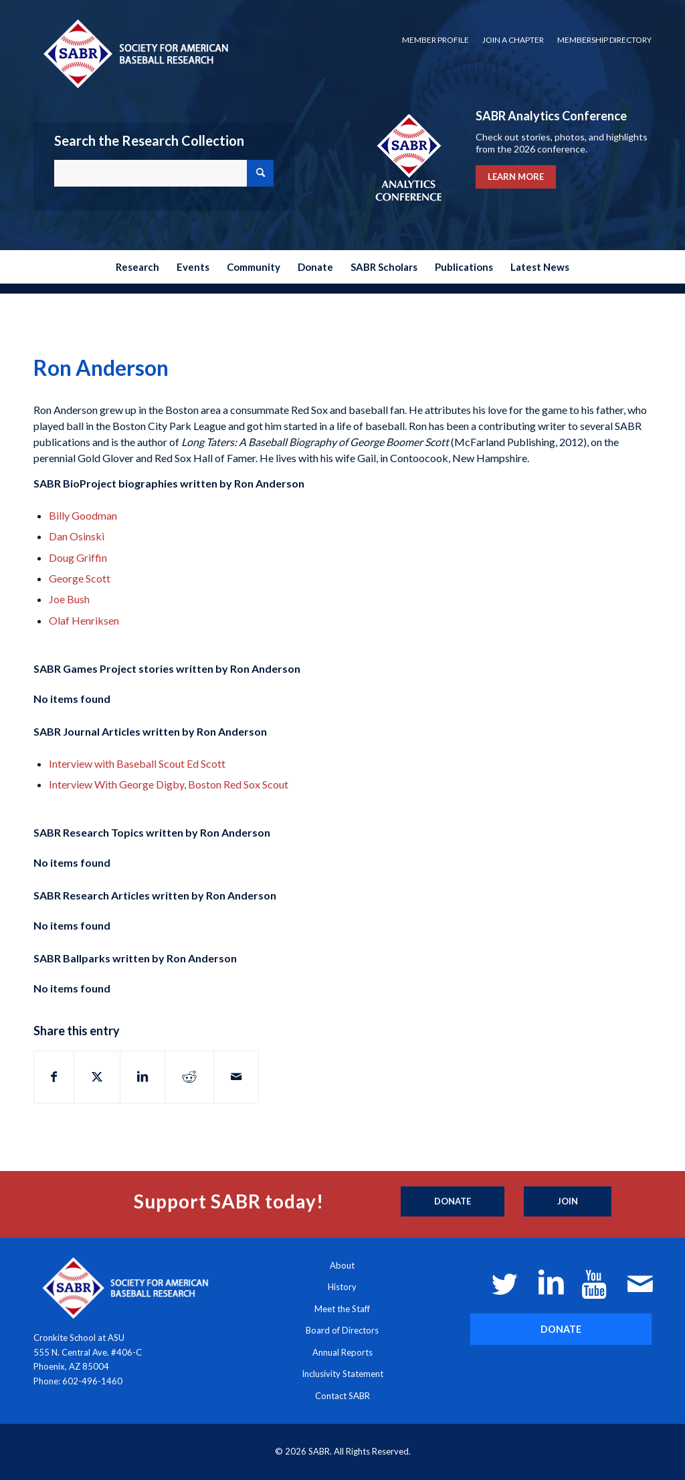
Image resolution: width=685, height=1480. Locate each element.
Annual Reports (342, 1352)
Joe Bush (69, 599)
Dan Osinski (76, 536)
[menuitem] (435, 40)
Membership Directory (604, 40)
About (342, 1265)
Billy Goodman (83, 515)
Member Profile (435, 40)
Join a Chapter (513, 40)
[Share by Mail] (236, 1076)
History (342, 1286)
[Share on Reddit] (189, 1076)
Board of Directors (342, 1330)
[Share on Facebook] (54, 1076)
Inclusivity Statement (342, 1373)
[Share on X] (97, 1076)
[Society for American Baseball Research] (134, 53)
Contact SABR (342, 1395)
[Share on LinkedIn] (142, 1076)
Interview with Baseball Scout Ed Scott (137, 763)
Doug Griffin (78, 557)
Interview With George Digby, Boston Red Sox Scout (168, 784)
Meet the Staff (342, 1308)
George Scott (79, 578)
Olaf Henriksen (84, 620)
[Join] (567, 1201)
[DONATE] (561, 1329)
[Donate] (452, 1201)
